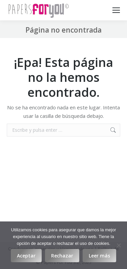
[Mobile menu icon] (116, 10)
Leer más (99, 255)
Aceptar (26, 255)
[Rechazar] (118, 245)
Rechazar (62, 255)
